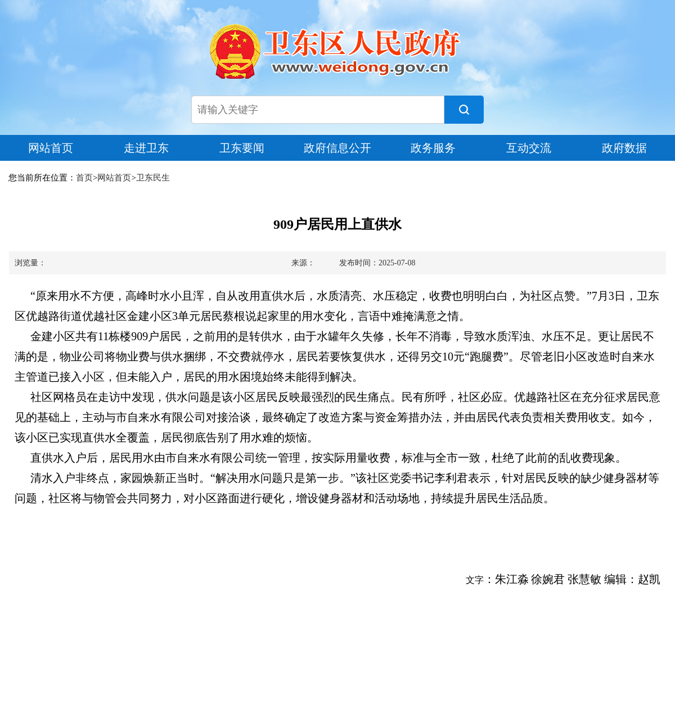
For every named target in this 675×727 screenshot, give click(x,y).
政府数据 (624, 148)
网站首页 (50, 148)
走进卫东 (146, 148)
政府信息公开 (337, 148)
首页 (84, 177)
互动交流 (528, 148)
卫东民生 (153, 177)
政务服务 (433, 148)
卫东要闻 (241, 148)
